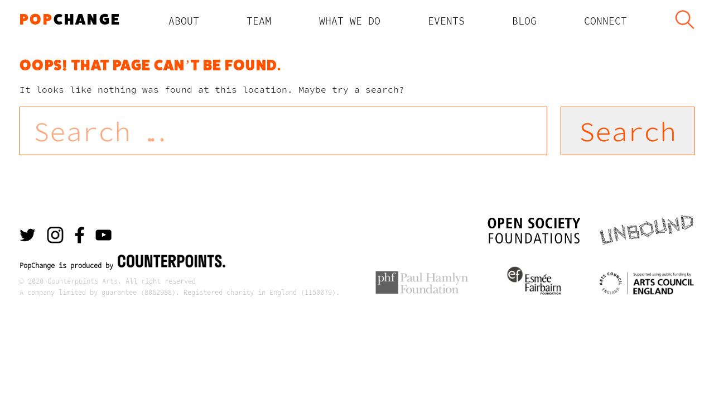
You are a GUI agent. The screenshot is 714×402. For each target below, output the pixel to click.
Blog (524, 21)
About (183, 21)
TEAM (259, 21)
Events (446, 21)
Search (684, 20)
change (70, 19)
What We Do (349, 21)
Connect (605, 21)
